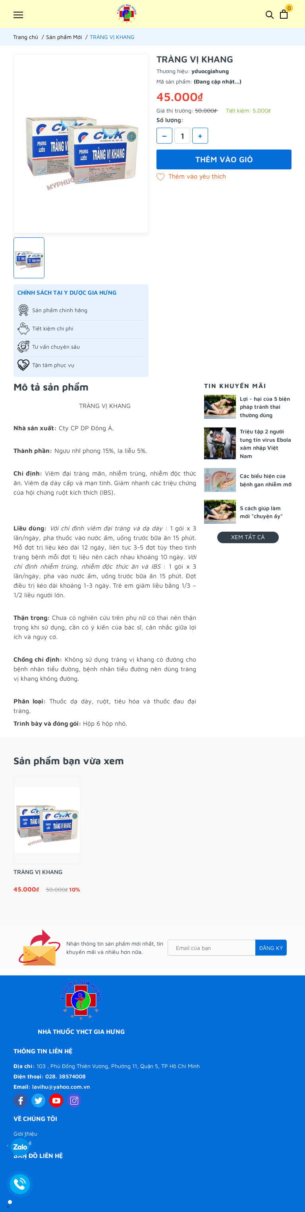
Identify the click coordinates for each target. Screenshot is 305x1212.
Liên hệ (23, 1142)
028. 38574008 (65, 1076)
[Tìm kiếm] (270, 14)
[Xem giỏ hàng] (284, 14)
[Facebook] (20, 1100)
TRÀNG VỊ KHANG (38, 871)
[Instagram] (74, 1100)
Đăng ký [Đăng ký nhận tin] (271, 947)
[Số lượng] (182, 136)
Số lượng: (169, 120)
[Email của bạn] (227, 948)
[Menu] (18, 14)
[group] (81, 143)
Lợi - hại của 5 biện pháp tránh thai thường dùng (265, 407)
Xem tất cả (248, 537)
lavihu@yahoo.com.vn (61, 1086)
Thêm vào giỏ (224, 159)
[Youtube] (56, 1100)
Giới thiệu (25, 1133)
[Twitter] (38, 1100)
